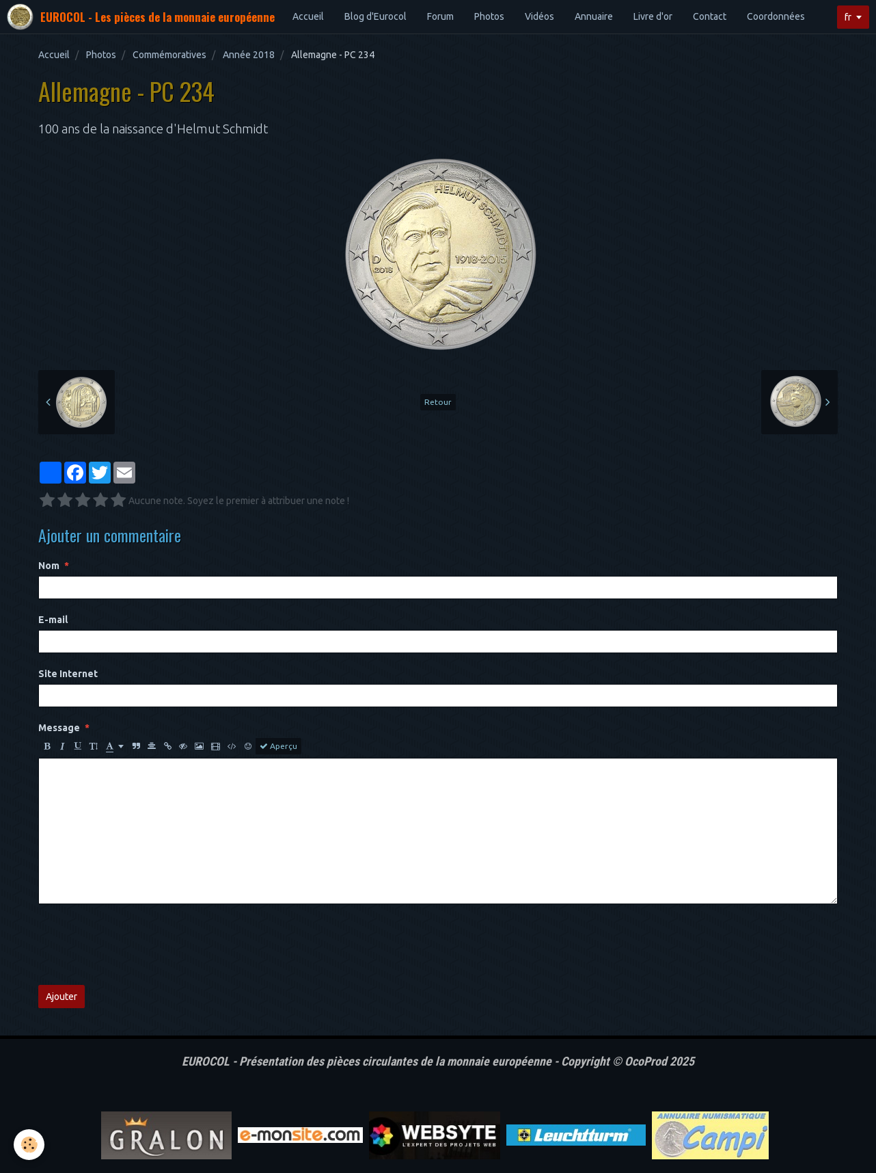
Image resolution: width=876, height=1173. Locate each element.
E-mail (53, 619)
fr (848, 17)
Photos (489, 16)
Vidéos (539, 16)
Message (59, 727)
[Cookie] (29, 1144)
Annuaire (594, 16)
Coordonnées (776, 16)
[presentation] (142, 944)
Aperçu (278, 746)
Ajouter (61, 996)
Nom (48, 565)
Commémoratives (169, 54)
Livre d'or (652, 16)
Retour (438, 401)
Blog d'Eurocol (375, 16)
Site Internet (68, 673)
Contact (709, 16)
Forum (440, 16)
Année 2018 (249, 54)
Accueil (308, 16)
